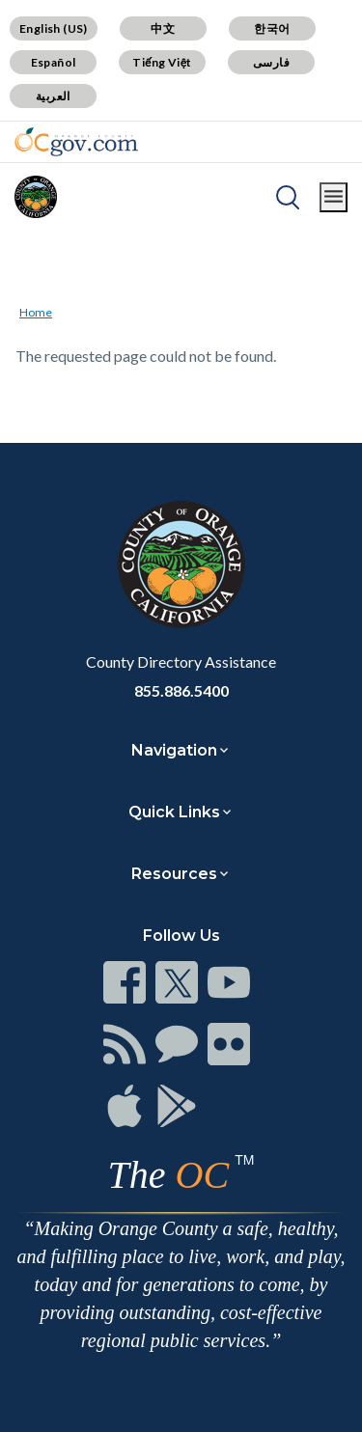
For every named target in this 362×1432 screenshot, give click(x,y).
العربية (53, 96)
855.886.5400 (181, 690)
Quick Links (174, 812)
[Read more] (76, 141)
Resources (174, 874)
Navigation (174, 750)
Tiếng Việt (162, 62)
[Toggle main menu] (334, 197)
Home (35, 312)
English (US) (53, 28)
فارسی (271, 62)
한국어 (272, 28)
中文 (163, 28)
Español (53, 62)
